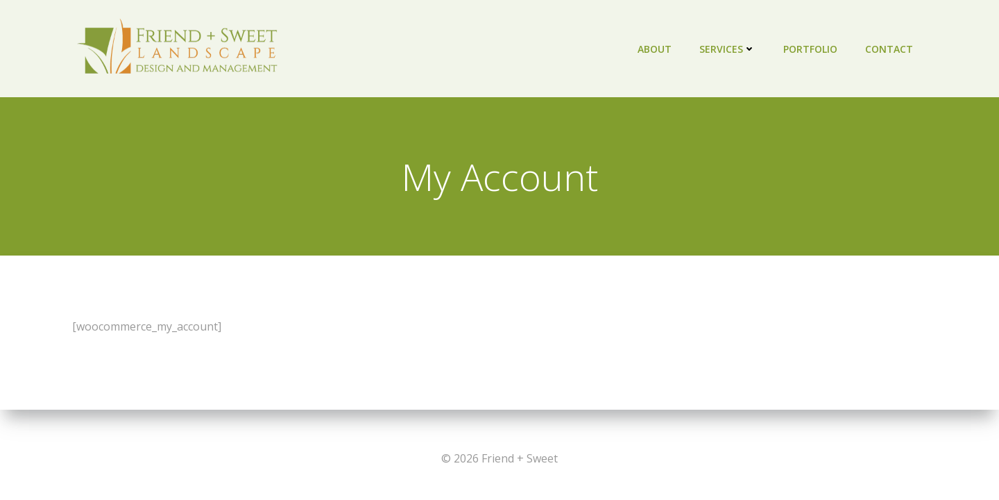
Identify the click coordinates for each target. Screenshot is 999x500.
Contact (889, 49)
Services (727, 49)
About (655, 49)
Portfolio (810, 49)
